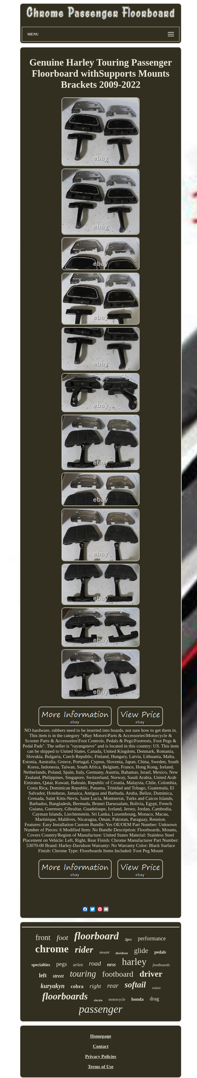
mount (104, 952)
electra (98, 1000)
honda (137, 999)
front (43, 937)
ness (111, 964)
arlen (78, 964)
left (43, 975)
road (95, 963)
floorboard (96, 936)
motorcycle (116, 999)
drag (154, 999)
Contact (100, 1046)
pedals (160, 952)
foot (62, 938)
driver (151, 974)
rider (84, 949)
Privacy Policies (100, 1056)
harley (134, 961)
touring (83, 974)
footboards (161, 964)
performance (152, 938)
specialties (40, 964)
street (58, 976)
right (95, 986)
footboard (117, 974)
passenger (101, 1009)
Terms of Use (101, 1066)
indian (156, 988)
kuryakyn (53, 986)
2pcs (128, 939)
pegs (61, 964)
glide (141, 950)
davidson (122, 953)
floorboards (65, 996)
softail (135, 984)
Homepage (100, 1036)
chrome (52, 948)
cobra (77, 986)
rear (113, 985)
